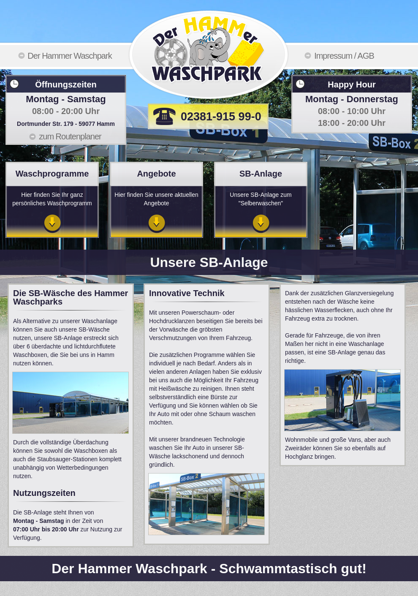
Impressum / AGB (344, 55)
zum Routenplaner (70, 136)
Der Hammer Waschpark (69, 55)
